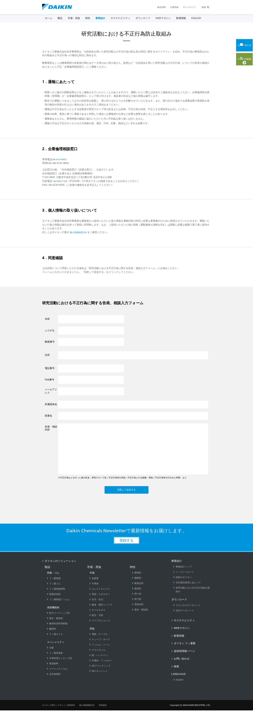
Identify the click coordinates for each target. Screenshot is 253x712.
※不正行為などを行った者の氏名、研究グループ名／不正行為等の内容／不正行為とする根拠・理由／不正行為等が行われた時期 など (122, 477)
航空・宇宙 (96, 617)
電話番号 (50, 368)
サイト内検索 (238, 57)
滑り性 (136, 595)
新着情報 (181, 18)
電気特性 (138, 606)
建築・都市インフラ (100, 606)
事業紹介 (100, 18)
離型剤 (51, 630)
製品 (59, 18)
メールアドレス (51, 391)
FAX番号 (49, 379)
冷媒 (50, 649)
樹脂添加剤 (54, 595)
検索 (204, 7)
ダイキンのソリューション (59, 562)
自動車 (94, 580)
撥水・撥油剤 (55, 620)
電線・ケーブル (98, 635)
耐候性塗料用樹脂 (57, 625)
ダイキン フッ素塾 (183, 645)
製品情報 (161, 7)
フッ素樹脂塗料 (56, 590)
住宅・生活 (96, 601)
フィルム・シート (99, 646)
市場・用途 (74, 18)
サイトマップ (189, 7)
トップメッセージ (183, 573)
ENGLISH (196, 18)
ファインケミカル (57, 670)
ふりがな (50, 330)
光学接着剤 (54, 675)
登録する (126, 542)
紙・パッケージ (98, 656)
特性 (87, 18)
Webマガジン (163, 18)
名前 (47, 318)
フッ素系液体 (55, 654)
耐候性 (136, 590)
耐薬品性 (138, 584)
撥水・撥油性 (140, 611)
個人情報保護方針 (87, 707)
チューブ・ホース (99, 641)
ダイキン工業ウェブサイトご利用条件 (58, 707)
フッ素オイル (55, 635)
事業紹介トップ (182, 568)
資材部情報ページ (183, 652)
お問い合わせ (180, 660)
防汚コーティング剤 (58, 614)
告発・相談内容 (51, 428)
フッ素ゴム (54, 585)
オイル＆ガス (97, 611)
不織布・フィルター (100, 662)
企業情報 (174, 7)
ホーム (48, 18)
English (178, 681)
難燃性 (136, 579)
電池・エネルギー (99, 595)
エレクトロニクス (99, 590)
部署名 (48, 415)
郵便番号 (50, 341)
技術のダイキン (182, 578)
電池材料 (52, 665)
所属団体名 (51, 404)
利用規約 (103, 707)
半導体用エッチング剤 (59, 659)
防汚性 (136, 600)
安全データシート (183, 612)
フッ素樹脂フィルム (58, 601)
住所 (47, 355)
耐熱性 (136, 574)
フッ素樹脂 (54, 580)
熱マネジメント (98, 672)
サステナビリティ (120, 18)
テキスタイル (97, 651)
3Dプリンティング (100, 667)
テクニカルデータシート (187, 606)
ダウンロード (142, 18)
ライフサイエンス (99, 622)
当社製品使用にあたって (187, 584)
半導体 (94, 585)
